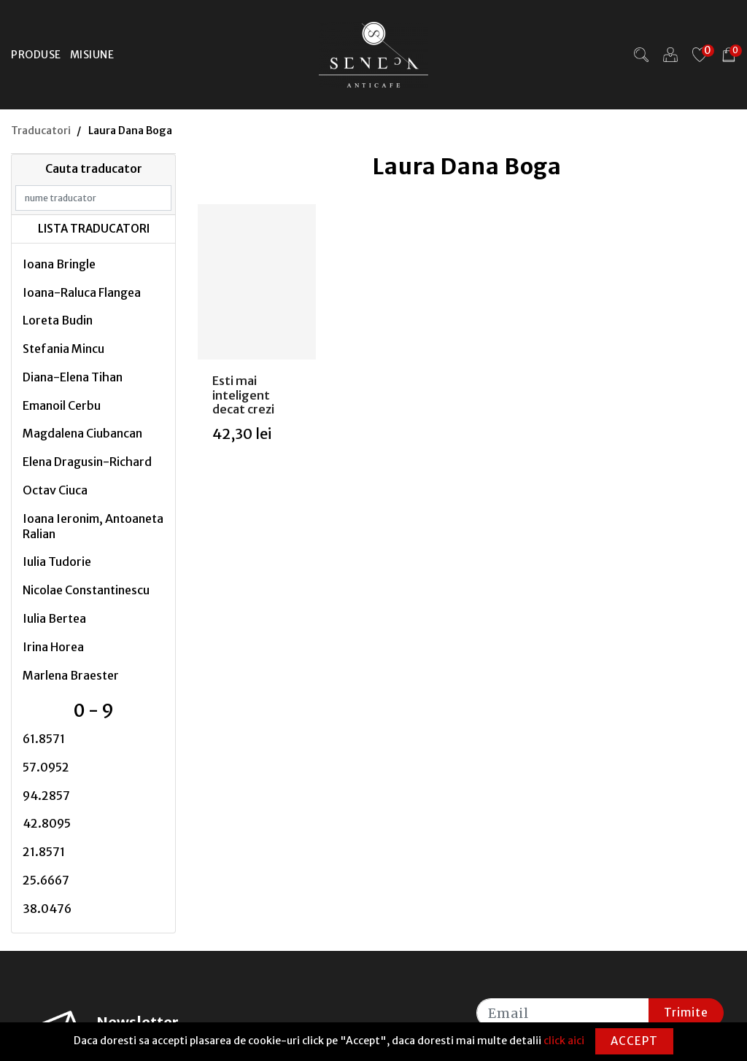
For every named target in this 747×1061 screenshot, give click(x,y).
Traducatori (41, 130)
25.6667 (46, 880)
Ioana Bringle (59, 264)
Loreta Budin (58, 320)
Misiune (92, 54)
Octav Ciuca (55, 490)
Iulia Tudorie (57, 561)
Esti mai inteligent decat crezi (243, 394)
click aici (563, 1040)
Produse (36, 54)
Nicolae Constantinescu (86, 590)
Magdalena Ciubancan (82, 433)
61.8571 (44, 738)
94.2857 (46, 795)
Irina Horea (53, 647)
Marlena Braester (71, 675)
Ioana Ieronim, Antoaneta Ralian (93, 526)
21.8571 (44, 851)
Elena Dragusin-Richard (87, 461)
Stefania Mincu (63, 348)
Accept (634, 1041)
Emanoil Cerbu (62, 405)
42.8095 (47, 823)
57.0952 (46, 767)
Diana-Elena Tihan (73, 377)
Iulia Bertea (54, 618)
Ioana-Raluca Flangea (82, 292)
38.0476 (47, 908)
